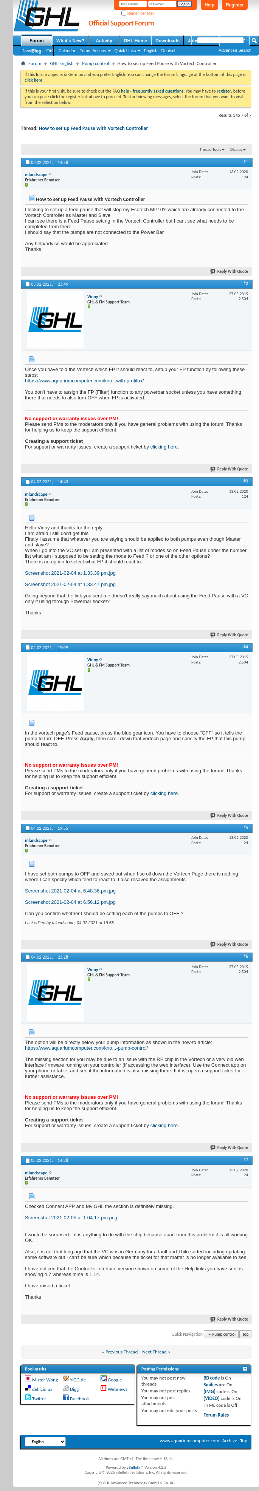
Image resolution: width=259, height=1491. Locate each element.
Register (235, 5)
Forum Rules (216, 1415)
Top (245, 1334)
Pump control (95, 63)
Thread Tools (210, 149)
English (150, 50)
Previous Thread (121, 1352)
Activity (104, 40)
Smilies (210, 1384)
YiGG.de (78, 1380)
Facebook (79, 1398)
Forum (36, 40)
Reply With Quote (229, 271)
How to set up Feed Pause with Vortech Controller (93, 128)
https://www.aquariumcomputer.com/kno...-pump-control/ (86, 1048)
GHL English (61, 63)
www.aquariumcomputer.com (189, 1440)
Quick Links (125, 50)
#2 (245, 283)
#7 (245, 1159)
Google (115, 1380)
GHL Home (135, 40)
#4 (245, 647)
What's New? (70, 40)
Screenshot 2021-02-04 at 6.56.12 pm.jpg (70, 902)
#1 (245, 161)
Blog (36, 51)
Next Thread (154, 1352)
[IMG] (209, 1391)
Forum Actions (92, 50)
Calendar (67, 50)
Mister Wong (45, 1380)
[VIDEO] (211, 1398)
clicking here (164, 447)
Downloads (167, 40)
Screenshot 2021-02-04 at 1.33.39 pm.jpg (70, 573)
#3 (245, 481)
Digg (74, 1389)
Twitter (39, 1398)
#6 (245, 956)
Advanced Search (235, 50)
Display (236, 149)
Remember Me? (137, 13)
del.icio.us (42, 1389)
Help (209, 5)
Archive (229, 1440)
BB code (211, 1378)
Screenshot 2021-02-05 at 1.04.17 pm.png (71, 1217)
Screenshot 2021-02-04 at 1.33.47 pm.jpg (70, 584)
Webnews (117, 1389)
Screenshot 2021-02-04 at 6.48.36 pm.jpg (70, 891)
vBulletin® (135, 1467)
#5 (245, 827)
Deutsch (168, 50)
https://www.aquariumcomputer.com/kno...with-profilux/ (84, 381)
